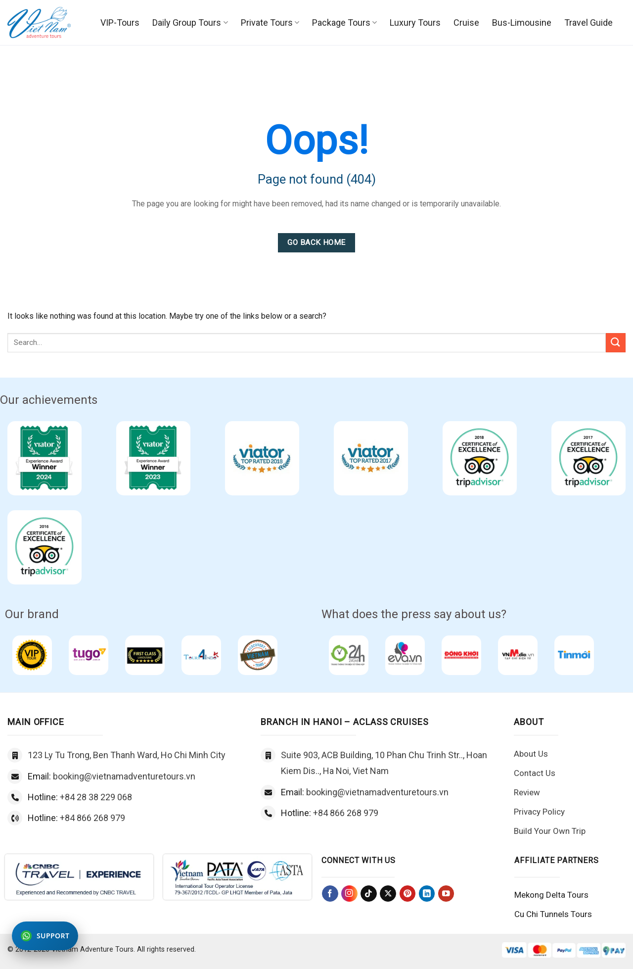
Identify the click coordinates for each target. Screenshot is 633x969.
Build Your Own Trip (550, 831)
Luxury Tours (415, 22)
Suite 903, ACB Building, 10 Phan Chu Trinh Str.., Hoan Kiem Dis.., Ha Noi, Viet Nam (384, 763)
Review (527, 792)
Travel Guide (588, 22)
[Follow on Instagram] (349, 893)
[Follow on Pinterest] (408, 893)
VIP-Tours (119, 22)
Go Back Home (316, 242)
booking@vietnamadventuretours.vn (124, 776)
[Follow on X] (388, 893)
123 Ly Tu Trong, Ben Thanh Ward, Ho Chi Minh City (127, 755)
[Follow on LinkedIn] (427, 893)
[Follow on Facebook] (330, 893)
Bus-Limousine (521, 22)
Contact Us (534, 773)
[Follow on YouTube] (446, 893)
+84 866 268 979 (92, 818)
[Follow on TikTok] (369, 893)
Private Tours (270, 22)
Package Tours (344, 22)
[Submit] (616, 342)
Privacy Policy (539, 812)
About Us (531, 754)
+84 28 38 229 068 (96, 797)
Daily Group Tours (189, 22)
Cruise (466, 22)
